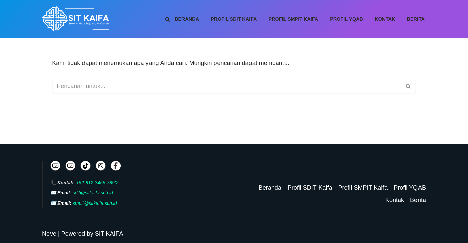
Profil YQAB (346, 19)
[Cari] (167, 19)
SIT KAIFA (109, 233)
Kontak (385, 19)
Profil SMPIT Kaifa (294, 19)
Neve (49, 233)
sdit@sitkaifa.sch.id (93, 192)
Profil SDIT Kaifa (234, 19)
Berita (416, 19)
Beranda (187, 19)
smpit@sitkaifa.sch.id (95, 203)
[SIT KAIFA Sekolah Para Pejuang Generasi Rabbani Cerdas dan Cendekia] (77, 19)
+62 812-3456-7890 (97, 182)
